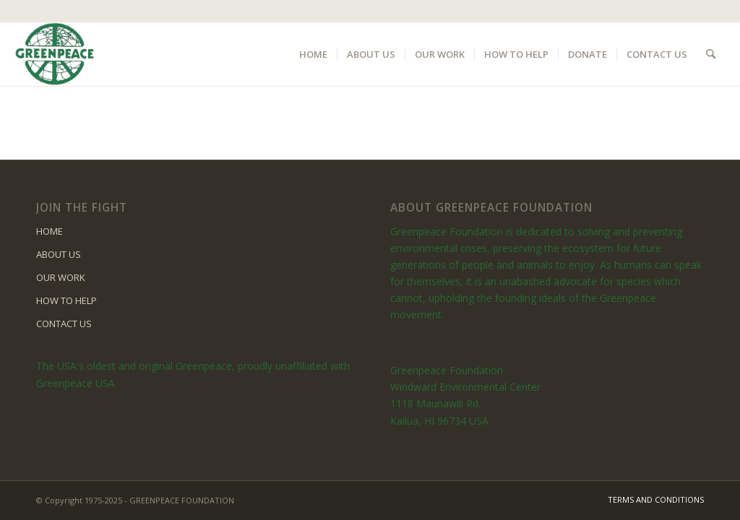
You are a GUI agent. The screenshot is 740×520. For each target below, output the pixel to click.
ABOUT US (58, 254)
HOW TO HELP (66, 300)
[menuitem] (313, 54)
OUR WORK (60, 277)
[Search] (711, 54)
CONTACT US (64, 323)
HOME (49, 231)
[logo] (54, 54)
